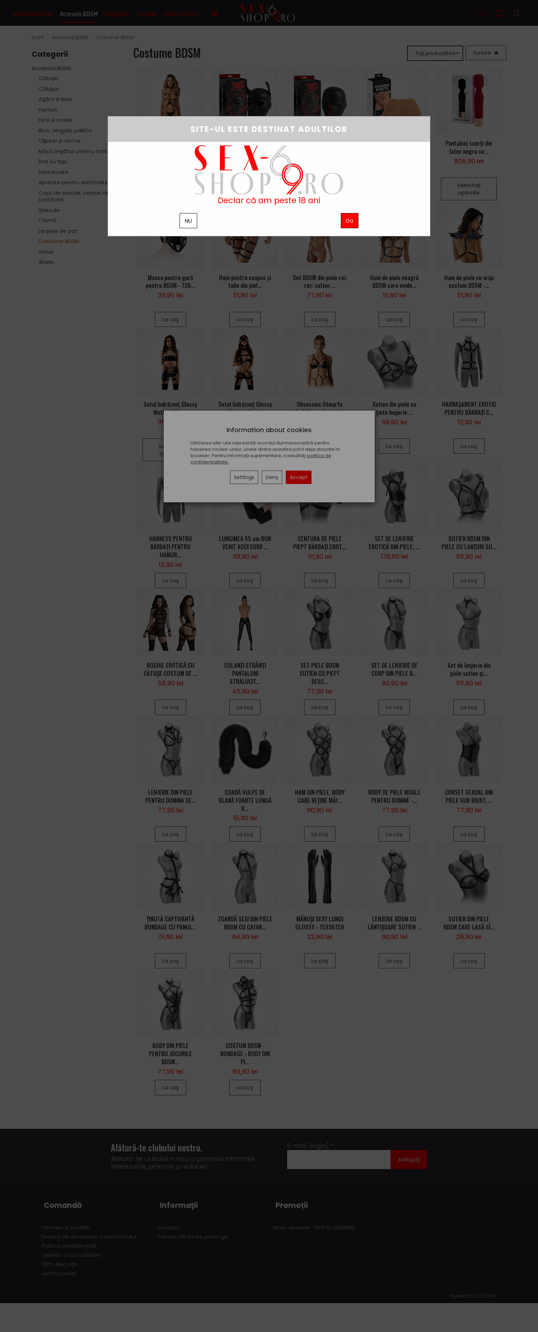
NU (188, 220)
